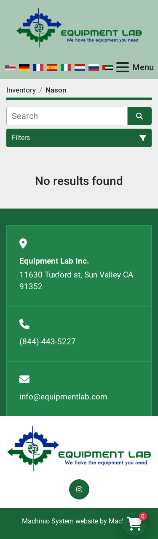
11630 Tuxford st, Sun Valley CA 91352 (76, 281)
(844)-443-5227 (47, 341)
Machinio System (48, 521)
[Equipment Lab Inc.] (79, 448)
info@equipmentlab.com (63, 397)
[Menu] (122, 67)
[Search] (67, 116)
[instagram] (79, 489)
